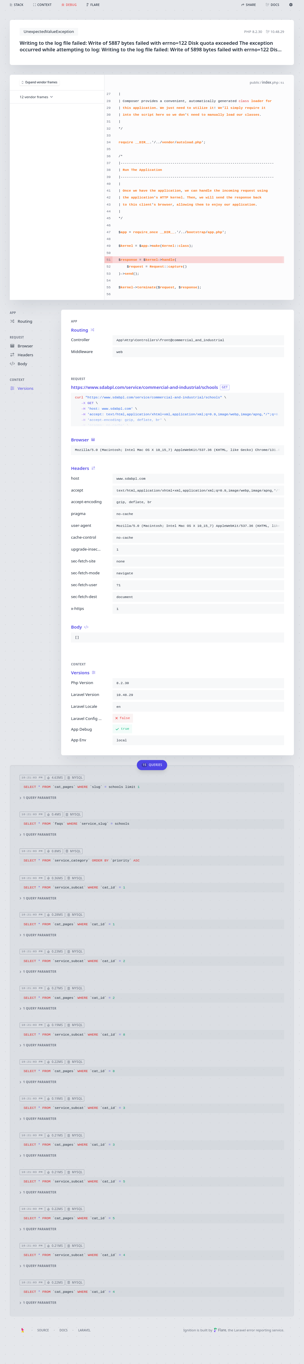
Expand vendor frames (39, 82)
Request (17, 337)
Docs (64, 1330)
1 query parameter (38, 798)
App (13, 313)
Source (43, 1330)
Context (17, 380)
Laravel (84, 1330)
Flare (220, 1330)
